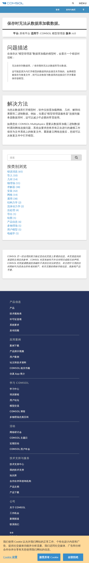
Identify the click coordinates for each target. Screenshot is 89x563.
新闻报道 (14, 518)
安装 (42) (12, 191)
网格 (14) (12, 194)
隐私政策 (13, 536)
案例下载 (14, 345)
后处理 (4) (13, 210)
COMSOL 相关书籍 (20, 368)
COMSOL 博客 (17, 411)
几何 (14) (12, 179)
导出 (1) (11, 214)
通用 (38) (12, 198)
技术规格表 (16, 313)
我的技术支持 (17, 469)
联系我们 (14, 524)
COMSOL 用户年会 (20, 449)
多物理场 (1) (14, 225)
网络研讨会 (16, 432)
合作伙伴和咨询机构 (20, 481)
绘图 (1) (11, 218)
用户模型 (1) (14, 229)
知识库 (13, 475)
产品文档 (14, 486)
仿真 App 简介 (17, 373)
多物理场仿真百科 (19, 417)
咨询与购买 (71, 9)
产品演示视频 (17, 351)
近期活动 (14, 443)
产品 (12, 307)
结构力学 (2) (14, 202)
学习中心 (14, 388)
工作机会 (14, 513)
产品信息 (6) (14, 221)
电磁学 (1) (13, 233)
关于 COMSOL (17, 507)
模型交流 (14, 405)
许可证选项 (16, 319)
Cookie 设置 (10, 558)
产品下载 (14, 492)
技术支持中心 (17, 464)
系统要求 (14, 324)
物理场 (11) (13, 183)
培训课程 (14, 394)
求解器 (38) (13, 187)
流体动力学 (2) (15, 206)
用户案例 (14, 356)
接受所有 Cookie (49, 558)
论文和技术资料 (18, 362)
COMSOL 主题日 (19, 437)
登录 (58, 9)
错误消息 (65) (15, 171)
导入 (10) (12, 175)
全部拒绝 (73, 558)
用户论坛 (14, 400)
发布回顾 (14, 330)
